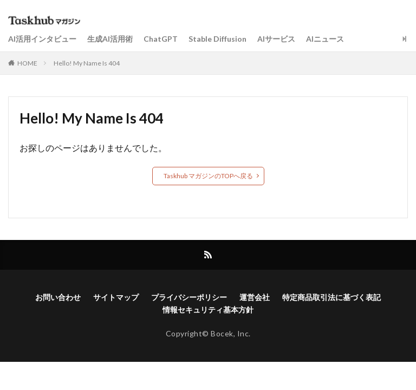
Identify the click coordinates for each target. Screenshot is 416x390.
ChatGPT (161, 38)
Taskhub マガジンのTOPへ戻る (208, 176)
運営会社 (254, 297)
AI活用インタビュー (42, 38)
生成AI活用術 (110, 38)
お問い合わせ (58, 297)
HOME (27, 63)
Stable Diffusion (217, 38)
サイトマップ (116, 297)
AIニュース (325, 38)
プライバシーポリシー (189, 297)
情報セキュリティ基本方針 (207, 309)
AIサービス (276, 38)
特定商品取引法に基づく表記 (331, 297)
